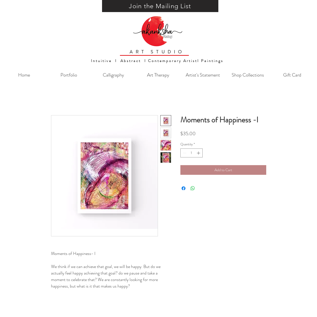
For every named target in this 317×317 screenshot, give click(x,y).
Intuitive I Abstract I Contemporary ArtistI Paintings (157, 60)
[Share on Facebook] (183, 188)
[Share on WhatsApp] (193, 188)
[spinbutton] (191, 153)
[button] (160, 6)
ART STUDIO (157, 52)
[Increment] (199, 153)
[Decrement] (184, 153)
